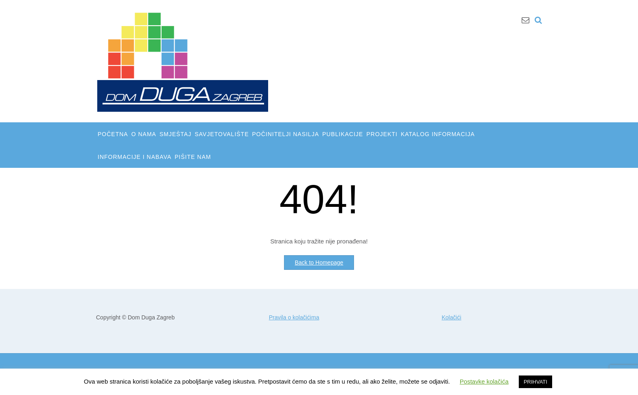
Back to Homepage (319, 262)
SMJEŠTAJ (176, 134)
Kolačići (451, 317)
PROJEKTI (381, 134)
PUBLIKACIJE (342, 134)
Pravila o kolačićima (294, 317)
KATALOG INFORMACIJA (438, 134)
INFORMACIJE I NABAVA (134, 157)
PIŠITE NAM (193, 157)
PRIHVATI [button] (535, 382)
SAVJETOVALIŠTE (221, 134)
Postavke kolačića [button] (484, 381)
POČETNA (113, 134)
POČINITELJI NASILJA (285, 134)
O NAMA (143, 134)
